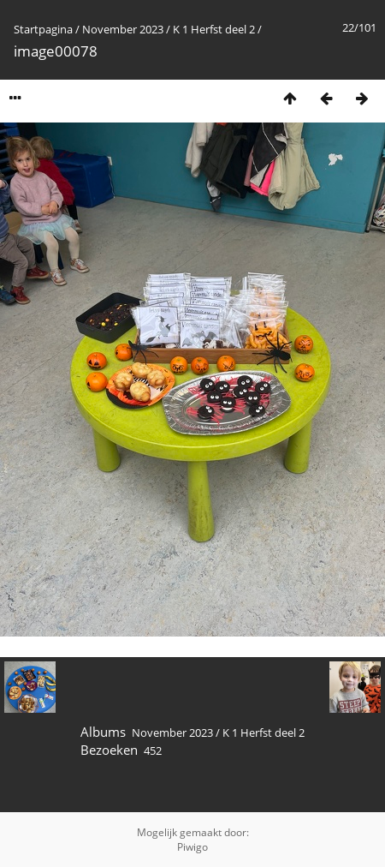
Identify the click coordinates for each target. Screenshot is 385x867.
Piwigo (192, 847)
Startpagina (43, 29)
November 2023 (122, 29)
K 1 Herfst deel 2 (214, 29)
